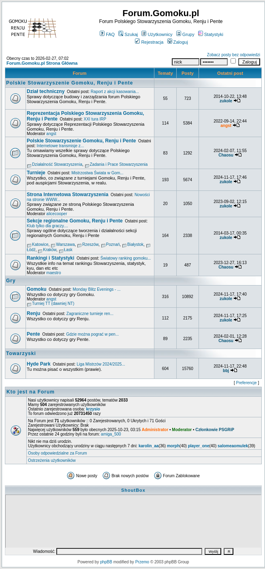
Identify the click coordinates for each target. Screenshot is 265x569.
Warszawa (65, 244)
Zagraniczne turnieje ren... (89, 313)
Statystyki (210, 34)
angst (51, 133)
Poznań (113, 244)
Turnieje (36, 173)
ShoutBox (133, 490)
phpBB (106, 562)
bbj (226, 370)
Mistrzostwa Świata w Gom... (97, 173)
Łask (68, 249)
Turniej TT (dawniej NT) (53, 303)
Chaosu (225, 155)
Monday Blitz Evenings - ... (96, 289)
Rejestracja (149, 42)
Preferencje (246, 383)
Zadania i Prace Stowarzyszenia (119, 164)
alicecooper (56, 214)
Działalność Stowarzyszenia (57, 164)
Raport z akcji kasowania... (115, 91)
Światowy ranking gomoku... (125, 258)
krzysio (93, 409)
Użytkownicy (156, 34)
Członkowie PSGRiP (214, 429)
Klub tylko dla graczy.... (47, 226)
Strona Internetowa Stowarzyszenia (67, 194)
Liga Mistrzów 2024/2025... (101, 364)
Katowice (40, 244)
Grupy (185, 34)
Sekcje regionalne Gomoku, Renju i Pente (75, 221)
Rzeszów (90, 244)
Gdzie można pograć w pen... (92, 334)
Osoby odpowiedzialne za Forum (57, 453)
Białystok (135, 244)
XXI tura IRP (95, 119)
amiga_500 (111, 434)
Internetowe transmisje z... (60, 146)
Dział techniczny (45, 91)
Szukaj (128, 34)
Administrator (155, 429)
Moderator (182, 429)
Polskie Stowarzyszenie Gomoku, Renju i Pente (69, 83)
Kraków (49, 249)
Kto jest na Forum (30, 392)
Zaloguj (177, 42)
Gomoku (37, 289)
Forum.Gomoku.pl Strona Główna (41, 63)
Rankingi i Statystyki (50, 258)
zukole (226, 101)
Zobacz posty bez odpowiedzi (233, 55)
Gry (11, 280)
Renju (33, 313)
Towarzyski (21, 353)
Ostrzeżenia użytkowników (52, 460)
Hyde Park (39, 364)
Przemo (142, 562)
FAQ (107, 34)
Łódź (31, 249)
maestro (53, 273)
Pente (33, 334)
